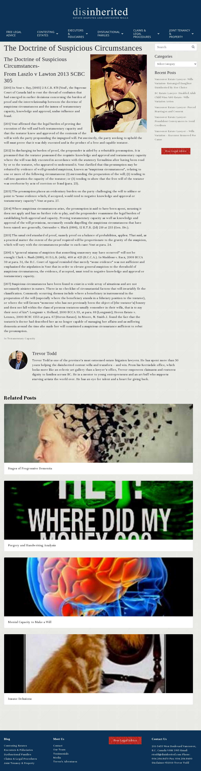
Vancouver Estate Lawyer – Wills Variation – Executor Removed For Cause (175, 135)
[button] (176, 151)
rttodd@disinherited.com (166, 754)
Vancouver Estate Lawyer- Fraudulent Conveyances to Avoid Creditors (175, 121)
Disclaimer (158, 762)
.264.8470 (160, 758)
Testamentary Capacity (21, 338)
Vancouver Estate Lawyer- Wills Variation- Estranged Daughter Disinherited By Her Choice (174, 83)
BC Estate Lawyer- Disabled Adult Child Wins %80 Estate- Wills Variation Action (175, 97)
